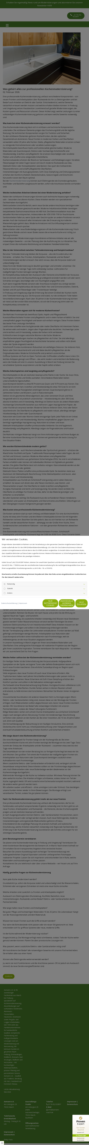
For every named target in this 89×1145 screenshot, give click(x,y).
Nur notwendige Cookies (32, 604)
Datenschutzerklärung (9, 599)
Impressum (23, 599)
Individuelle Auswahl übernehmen (54, 604)
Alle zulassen (77, 604)
